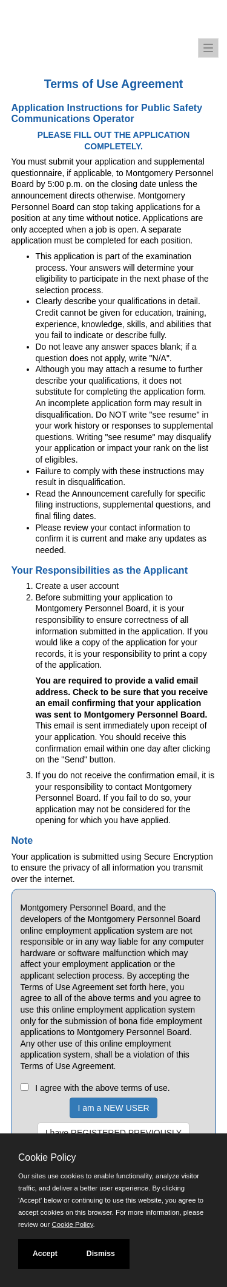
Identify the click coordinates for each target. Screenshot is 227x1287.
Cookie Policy (47, 1157)
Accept (45, 1253)
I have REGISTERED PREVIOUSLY (113, 1133)
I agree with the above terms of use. (102, 1088)
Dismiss (101, 1253)
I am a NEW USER (113, 1108)
